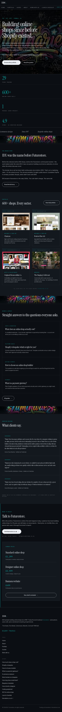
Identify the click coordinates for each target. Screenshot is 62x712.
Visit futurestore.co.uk (11, 531)
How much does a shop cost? (10, 662)
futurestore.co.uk (42, 288)
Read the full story (10, 184)
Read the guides (28, 62)
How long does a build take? (10, 680)
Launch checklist (48, 7)
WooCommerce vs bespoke (9, 677)
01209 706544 (8, 631)
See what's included (31, 595)
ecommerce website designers (29, 55)
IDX (4, 2)
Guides (19, 7)
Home (3, 7)
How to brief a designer (8, 686)
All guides (8, 398)
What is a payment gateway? (10, 671)
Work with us (34, 7)
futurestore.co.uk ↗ (7, 698)
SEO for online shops (8, 692)
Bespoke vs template (7, 683)
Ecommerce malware (8, 674)
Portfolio (10, 7)
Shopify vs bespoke (7, 665)
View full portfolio (52, 203)
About (26, 7)
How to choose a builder (9, 668)
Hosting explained (7, 689)
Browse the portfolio (11, 62)
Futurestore (46, 620)
